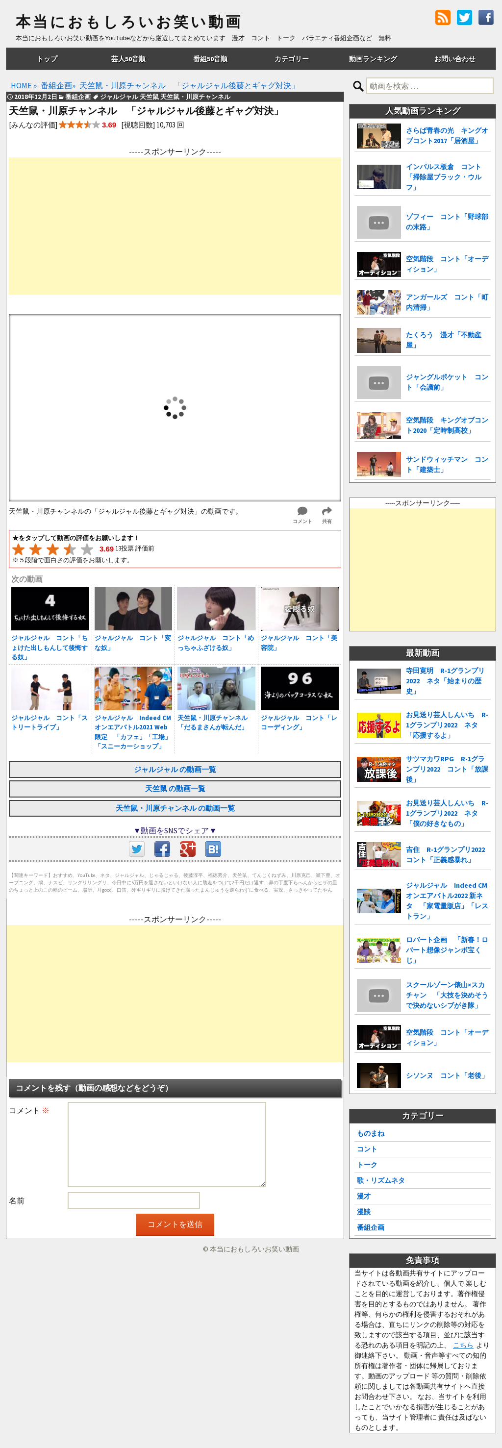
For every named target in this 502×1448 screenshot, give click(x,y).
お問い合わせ (455, 58)
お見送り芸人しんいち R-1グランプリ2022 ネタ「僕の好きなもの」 (447, 813)
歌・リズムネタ (381, 1180)
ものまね (370, 1133)
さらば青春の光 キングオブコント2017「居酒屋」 (447, 135)
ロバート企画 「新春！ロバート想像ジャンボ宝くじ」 (447, 950)
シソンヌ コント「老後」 (447, 1075)
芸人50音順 (128, 58)
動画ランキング (373, 58)
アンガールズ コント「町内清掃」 (447, 302)
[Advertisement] (175, 226)
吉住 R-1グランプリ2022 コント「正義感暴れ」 (448, 854)
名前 (17, 1200)
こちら (463, 1345)
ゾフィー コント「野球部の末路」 (447, 221)
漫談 (364, 1211)
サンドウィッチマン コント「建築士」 (447, 464)
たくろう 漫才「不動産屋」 (443, 340)
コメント (29, 1110)
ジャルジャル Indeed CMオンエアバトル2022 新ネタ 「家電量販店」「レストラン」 (447, 901)
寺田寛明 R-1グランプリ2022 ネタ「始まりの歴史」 (445, 681)
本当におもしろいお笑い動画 (129, 22)
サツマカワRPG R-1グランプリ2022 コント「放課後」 (447, 769)
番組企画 (370, 1227)
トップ (47, 58)
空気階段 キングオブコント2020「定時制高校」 (447, 425)
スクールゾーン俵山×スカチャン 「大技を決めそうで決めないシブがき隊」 (447, 995)
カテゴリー (292, 58)
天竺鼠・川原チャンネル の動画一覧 (175, 808)
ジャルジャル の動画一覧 (175, 769)
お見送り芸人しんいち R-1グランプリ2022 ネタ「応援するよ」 (447, 725)
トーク (367, 1164)
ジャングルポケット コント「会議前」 (447, 382)
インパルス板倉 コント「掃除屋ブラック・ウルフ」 (443, 177)
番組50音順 (210, 58)
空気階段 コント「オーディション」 (447, 264)
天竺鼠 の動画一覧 (175, 788)
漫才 (364, 1196)
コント (367, 1149)
